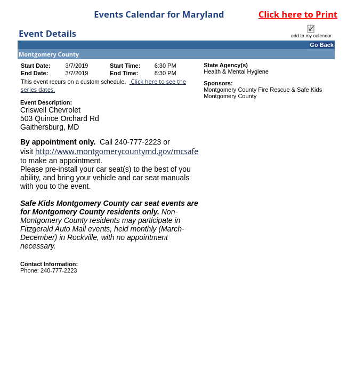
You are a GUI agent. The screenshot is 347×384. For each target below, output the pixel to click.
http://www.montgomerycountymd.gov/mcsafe (116, 151)
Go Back (322, 45)
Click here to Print (298, 14)
